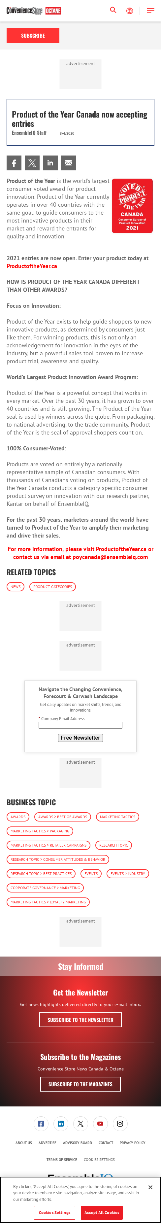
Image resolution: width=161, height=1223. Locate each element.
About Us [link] (24, 1142)
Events (91, 873)
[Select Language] (130, 11)
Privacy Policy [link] (132, 1142)
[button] (150, 11)
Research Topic (113, 845)
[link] (14, 163)
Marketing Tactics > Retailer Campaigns (48, 845)
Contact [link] (106, 1142)
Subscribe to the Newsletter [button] (80, 1019)
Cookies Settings (99, 1160)
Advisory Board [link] (77, 1142)
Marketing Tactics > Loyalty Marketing (48, 901)
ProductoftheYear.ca (121, 549)
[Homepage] (34, 10)
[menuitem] (14, 163)
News (15, 586)
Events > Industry (128, 873)
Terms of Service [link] (62, 1159)
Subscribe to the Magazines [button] (80, 1084)
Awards (18, 816)
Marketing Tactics (117, 816)
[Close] (150, 1187)
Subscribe (33, 35)
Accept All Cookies (101, 1212)
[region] (80, 1200)
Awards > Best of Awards (62, 816)
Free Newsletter (80, 738)
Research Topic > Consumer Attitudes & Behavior (58, 859)
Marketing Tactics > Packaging (40, 830)
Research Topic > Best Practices (41, 873)
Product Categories (52, 586)
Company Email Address (61, 718)
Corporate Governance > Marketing (45, 887)
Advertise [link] (47, 1142)
